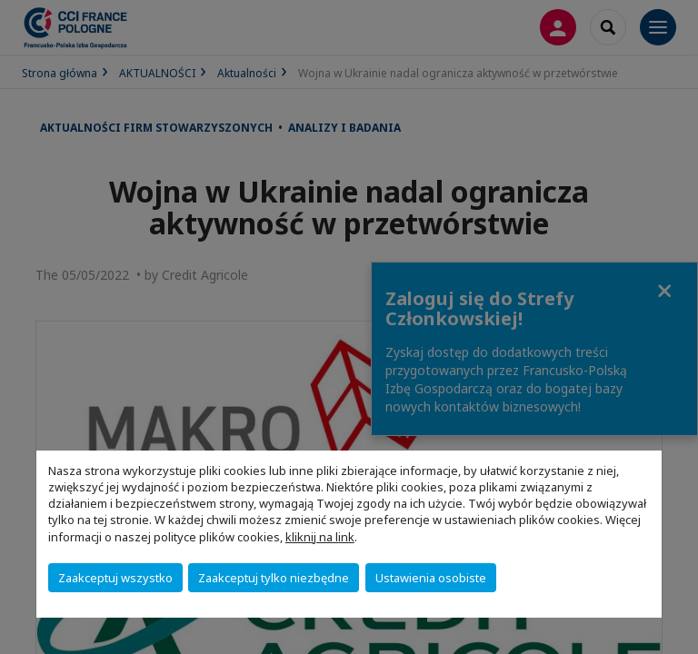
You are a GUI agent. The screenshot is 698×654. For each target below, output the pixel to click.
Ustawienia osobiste (430, 578)
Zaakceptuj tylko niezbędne (273, 578)
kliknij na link (319, 537)
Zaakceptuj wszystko (115, 578)
